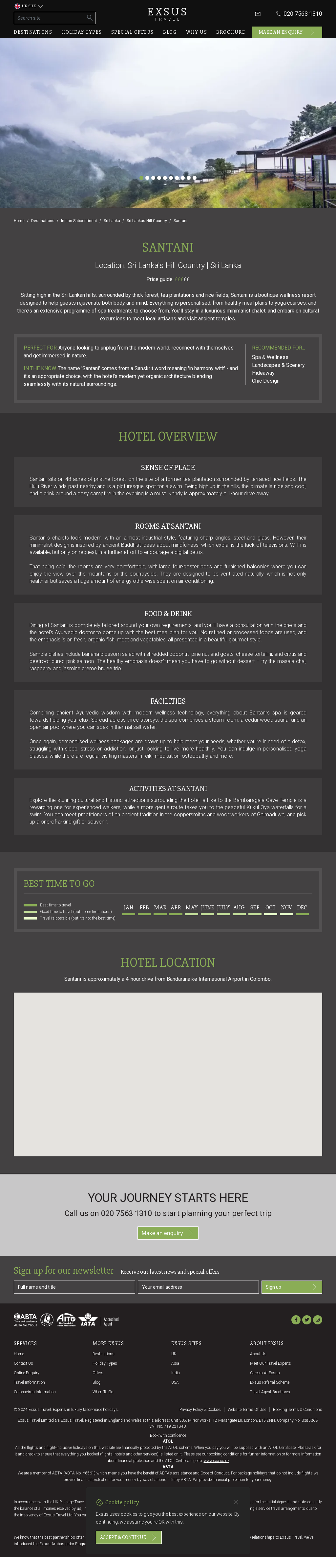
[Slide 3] (153, 178)
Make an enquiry (287, 32)
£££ (182, 279)
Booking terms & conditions (297, 1409)
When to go (103, 1392)
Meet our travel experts (270, 1363)
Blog (170, 32)
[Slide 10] (195, 178)
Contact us (23, 1363)
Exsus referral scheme (269, 1382)
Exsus (168, 14)
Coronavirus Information (35, 1392)
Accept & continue (129, 1537)
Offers (98, 1373)
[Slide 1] (141, 178)
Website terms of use (247, 1409)
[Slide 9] (189, 178)
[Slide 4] (159, 178)
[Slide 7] (177, 178)
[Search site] (49, 18)
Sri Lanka (112, 220)
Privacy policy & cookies (200, 1409)
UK (174, 1354)
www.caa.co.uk (216, 1460)
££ (187, 279)
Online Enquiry (26, 1373)
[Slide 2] (147, 178)
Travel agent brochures (270, 1392)
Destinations (33, 32)
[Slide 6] (171, 178)
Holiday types (81, 32)
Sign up (292, 1287)
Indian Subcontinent (79, 220)
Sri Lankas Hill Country (147, 220)
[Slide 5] (165, 178)
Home (19, 220)
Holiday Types (105, 1363)
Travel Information (29, 1382)
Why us (196, 32)
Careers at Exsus (265, 1373)
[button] (168, 1068)
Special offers (132, 32)
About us (258, 1354)
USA (175, 1382)
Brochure (230, 32)
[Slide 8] (183, 178)
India (175, 1373)
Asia (175, 1363)
